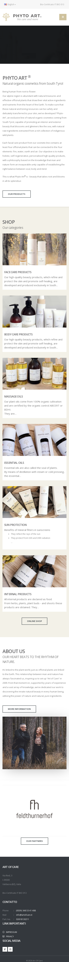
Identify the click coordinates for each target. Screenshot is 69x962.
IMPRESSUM (10, 932)
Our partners (34, 841)
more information (19, 708)
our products (16, 193)
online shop (34, 621)
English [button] (10, 4)
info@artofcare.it (24, 914)
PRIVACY (8, 936)
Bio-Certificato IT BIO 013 (50, 4)
